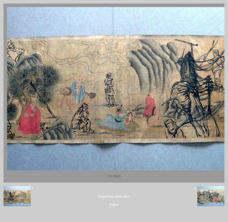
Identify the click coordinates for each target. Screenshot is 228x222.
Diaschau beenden (114, 196)
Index (114, 204)
